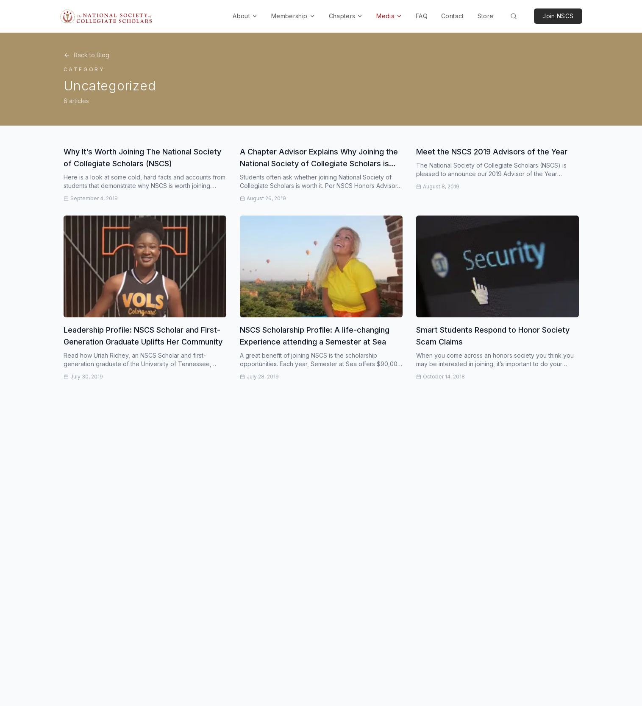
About (245, 16)
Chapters (346, 16)
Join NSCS (557, 16)
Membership (293, 16)
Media (389, 16)
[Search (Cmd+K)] (513, 16)
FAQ (422, 16)
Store (486, 16)
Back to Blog (86, 55)
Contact (452, 16)
